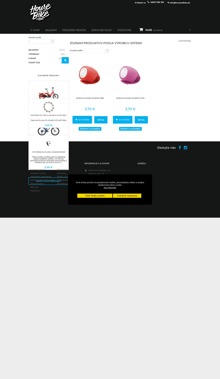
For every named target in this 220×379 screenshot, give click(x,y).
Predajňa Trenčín (74, 32)
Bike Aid (32, 346)
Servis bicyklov (101, 32)
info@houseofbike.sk (98, 356)
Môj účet (61, 322)
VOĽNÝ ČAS (46, 64)
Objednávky (61, 328)
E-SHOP (35, 32)
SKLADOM (51, 32)
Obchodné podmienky (39, 335)
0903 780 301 (157, 4)
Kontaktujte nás (35, 328)
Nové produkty (48, 194)
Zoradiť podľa (34, 39)
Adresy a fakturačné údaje (68, 335)
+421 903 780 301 (96, 347)
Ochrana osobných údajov (40, 339)
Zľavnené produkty (48, 94)
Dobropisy (60, 332)
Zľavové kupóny (63, 342)
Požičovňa (124, 32)
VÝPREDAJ (46, 56)
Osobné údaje (62, 339)
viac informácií (110, 188)
